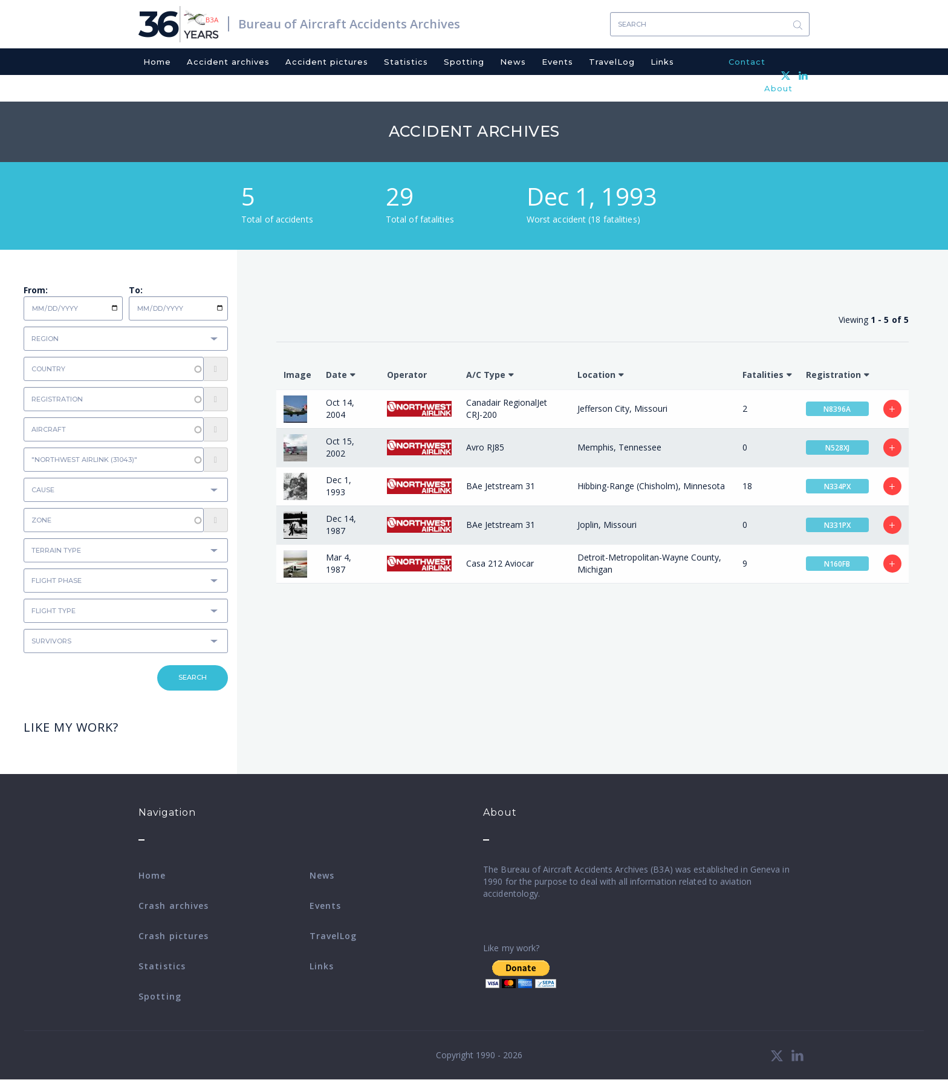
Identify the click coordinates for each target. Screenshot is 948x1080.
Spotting (464, 62)
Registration (833, 374)
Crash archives (173, 905)
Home (157, 62)
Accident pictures (326, 62)
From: (36, 290)
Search (797, 24)
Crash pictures (173, 936)
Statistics (406, 62)
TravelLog (612, 62)
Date (336, 374)
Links (662, 62)
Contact (747, 62)
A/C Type (485, 374)
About (778, 88)
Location (596, 374)
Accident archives (228, 62)
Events (557, 62)
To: (136, 290)
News (513, 62)
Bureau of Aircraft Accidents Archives (349, 24)
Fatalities (763, 374)
